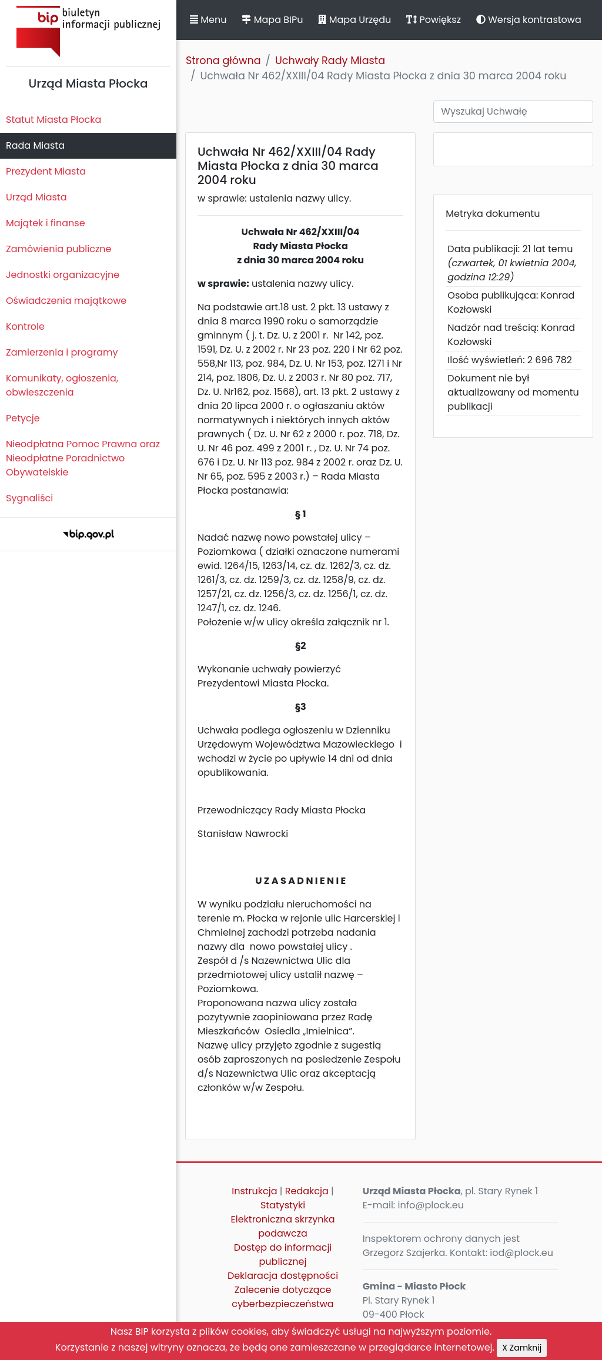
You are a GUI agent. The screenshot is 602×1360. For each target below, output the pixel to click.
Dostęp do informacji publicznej (283, 1254)
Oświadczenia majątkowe (66, 300)
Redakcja (307, 1191)
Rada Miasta (35, 145)
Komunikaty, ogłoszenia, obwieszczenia (62, 385)
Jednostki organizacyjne (62, 275)
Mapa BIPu (272, 19)
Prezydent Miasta (46, 171)
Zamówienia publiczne (58, 249)
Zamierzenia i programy (62, 352)
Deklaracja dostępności (283, 1275)
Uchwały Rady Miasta (330, 60)
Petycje (23, 418)
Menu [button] (208, 19)
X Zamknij (521, 1348)
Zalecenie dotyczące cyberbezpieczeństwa (282, 1297)
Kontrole (25, 326)
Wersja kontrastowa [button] (528, 19)
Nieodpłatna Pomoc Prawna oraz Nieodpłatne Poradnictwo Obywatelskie (83, 458)
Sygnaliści (29, 498)
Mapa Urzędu (354, 19)
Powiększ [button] (433, 19)
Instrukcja (254, 1191)
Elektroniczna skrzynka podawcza (283, 1226)
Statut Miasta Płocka (53, 119)
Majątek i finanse (45, 223)
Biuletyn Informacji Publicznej (88, 31)
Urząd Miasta (36, 197)
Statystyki (282, 1205)
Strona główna (223, 60)
